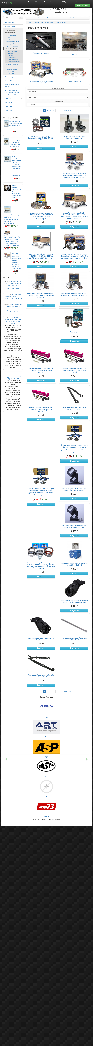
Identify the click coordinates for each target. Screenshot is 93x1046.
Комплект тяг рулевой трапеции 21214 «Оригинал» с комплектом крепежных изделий (41, 370)
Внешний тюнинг (11, 35)
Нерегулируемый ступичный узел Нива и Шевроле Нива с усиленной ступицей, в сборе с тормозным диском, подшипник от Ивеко (74, 256)
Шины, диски (10, 73)
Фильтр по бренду (58, 88)
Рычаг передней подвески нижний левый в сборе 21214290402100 (41, 676)
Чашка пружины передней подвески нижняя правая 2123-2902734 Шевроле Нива (74, 601)
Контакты (77, 2)
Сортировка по (58, 101)
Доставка (41, 18)
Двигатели (9, 37)
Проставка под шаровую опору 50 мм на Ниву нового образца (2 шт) (74, 137)
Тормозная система (11, 69)
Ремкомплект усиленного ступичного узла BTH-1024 (74, 332)
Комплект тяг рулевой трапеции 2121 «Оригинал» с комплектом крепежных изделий (74, 370)
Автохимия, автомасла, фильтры (13, 85)
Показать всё (67, 110)
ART (46, 737)
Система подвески (11, 48)
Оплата (49, 18)
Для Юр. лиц (74, 18)
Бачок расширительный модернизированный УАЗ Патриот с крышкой (13, 376)
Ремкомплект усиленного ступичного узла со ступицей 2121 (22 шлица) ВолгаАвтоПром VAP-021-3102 (40, 295)
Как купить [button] (54, 2)
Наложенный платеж (60, 18)
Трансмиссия (10, 71)
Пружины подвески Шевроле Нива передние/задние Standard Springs (13, 320)
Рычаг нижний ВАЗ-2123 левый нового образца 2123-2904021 (74, 409)
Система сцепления (12, 64)
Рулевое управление (12, 46)
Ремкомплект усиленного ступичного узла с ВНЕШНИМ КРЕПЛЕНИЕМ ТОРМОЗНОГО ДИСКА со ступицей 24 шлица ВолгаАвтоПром (41, 216)
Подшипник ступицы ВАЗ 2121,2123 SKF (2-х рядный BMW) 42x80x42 (74, 564)
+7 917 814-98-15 (57, 9)
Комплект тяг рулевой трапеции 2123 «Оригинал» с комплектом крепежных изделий (40, 410)
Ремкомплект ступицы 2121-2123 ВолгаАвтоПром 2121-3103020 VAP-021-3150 (40, 138)
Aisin (46, 717)
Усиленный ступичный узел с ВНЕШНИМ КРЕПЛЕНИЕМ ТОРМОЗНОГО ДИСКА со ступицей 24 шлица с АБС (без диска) (74, 175)
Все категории (9, 22)
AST (46, 777)
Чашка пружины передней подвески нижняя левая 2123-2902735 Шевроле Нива (41, 639)
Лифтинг (10, 55)
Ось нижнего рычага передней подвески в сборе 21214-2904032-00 (74, 639)
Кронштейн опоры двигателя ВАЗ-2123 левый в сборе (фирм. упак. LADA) (74, 526)
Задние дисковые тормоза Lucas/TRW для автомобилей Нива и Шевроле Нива (15, 125)
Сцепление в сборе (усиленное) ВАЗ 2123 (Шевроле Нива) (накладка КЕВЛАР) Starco (15, 142)
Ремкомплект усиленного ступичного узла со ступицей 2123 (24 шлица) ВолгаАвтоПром (74, 294)
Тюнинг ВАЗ (13, 110)
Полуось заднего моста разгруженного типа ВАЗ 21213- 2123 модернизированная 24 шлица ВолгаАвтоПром (13, 308)
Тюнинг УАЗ (13, 81)
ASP (46, 757)
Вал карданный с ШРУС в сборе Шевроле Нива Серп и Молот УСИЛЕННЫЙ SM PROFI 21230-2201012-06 (13, 285)
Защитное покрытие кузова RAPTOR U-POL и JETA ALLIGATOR (12, 92)
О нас (15, 2)
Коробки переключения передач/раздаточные (12, 40)
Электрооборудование (12, 77)
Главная (29, 22)
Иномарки (13, 114)
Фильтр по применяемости (58, 95)
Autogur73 (46, 817)
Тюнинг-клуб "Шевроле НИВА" (37, 2)
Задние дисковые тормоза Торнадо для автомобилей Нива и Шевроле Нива (17, 191)
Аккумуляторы (10, 26)
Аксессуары (8, 102)
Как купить (32, 18)
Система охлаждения (12, 67)
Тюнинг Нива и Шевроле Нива (13, 31)
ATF (46, 797)
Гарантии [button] (66, 2)
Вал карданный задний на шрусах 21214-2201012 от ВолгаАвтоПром (13, 296)
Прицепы (13, 98)
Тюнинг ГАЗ (13, 106)
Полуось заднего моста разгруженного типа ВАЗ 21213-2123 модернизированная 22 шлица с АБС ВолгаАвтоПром (11, 218)
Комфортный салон (11, 44)
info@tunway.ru (60, 12)
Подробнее (41, 148)
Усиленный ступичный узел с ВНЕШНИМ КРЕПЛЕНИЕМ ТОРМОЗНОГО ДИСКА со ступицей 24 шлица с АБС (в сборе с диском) (17, 260)
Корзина (83, 5)
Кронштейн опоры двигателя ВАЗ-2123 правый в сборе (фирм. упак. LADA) (74, 489)
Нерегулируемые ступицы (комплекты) (14, 58)
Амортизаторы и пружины (12, 52)
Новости (22, 2)
